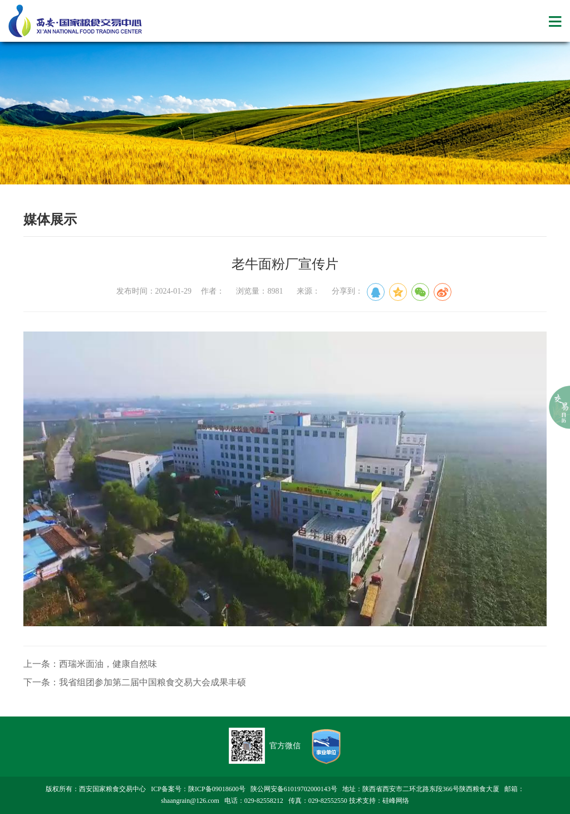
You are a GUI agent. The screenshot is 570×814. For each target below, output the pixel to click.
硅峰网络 (395, 801)
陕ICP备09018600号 (216, 789)
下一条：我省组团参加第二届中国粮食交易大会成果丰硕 (134, 682)
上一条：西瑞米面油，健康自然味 (90, 664)
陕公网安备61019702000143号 (293, 789)
